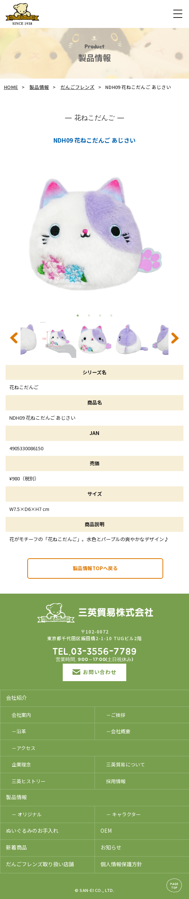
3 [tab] (100, 315)
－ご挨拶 (116, 714)
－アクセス (23, 748)
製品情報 (39, 86)
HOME (11, 86)
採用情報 (116, 781)
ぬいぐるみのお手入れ (32, 830)
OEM (106, 830)
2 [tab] (89, 315)
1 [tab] (77, 315)
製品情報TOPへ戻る (95, 568)
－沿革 (19, 731)
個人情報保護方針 (121, 864)
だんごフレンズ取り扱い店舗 (40, 864)
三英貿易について (125, 764)
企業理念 (21, 764)
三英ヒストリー (29, 781)
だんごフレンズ (77, 86)
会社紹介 (16, 697)
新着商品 (16, 847)
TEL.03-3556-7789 (94, 652)
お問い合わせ (94, 672)
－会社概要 (118, 731)
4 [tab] (111, 315)
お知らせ (110, 847)
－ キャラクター (123, 814)
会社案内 (21, 714)
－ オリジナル (27, 814)
